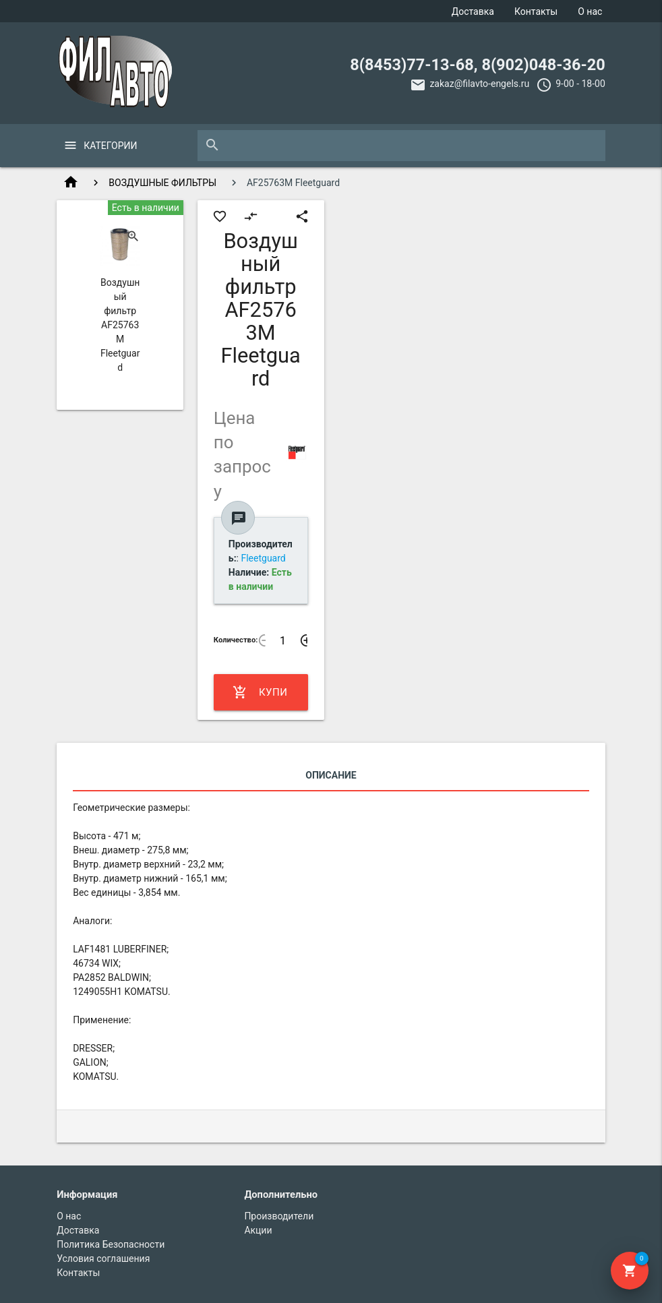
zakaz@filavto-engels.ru (479, 83)
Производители (278, 1216)
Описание (330, 775)
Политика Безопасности (110, 1244)
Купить (260, 692)
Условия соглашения (103, 1258)
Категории (110, 145)
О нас (590, 11)
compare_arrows (250, 216)
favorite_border (219, 216)
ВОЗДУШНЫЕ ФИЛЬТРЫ (162, 182)
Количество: (236, 640)
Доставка (473, 11)
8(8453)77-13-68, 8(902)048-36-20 (477, 64)
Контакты (536, 11)
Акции (258, 1230)
